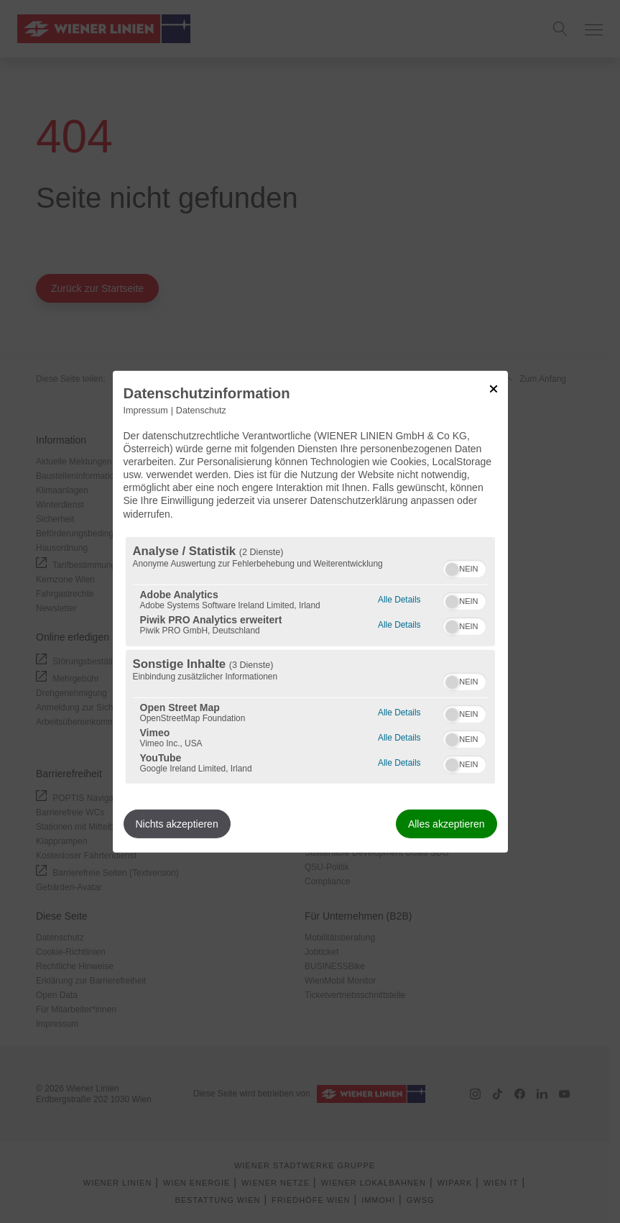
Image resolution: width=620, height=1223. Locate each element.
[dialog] (310, 611)
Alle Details (399, 598)
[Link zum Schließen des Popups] (493, 388)
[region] (310, 660)
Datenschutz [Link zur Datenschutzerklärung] (201, 410)
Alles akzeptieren (446, 824)
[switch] (464, 567)
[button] (451, 569)
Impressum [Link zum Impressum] (146, 410)
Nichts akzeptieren (177, 824)
